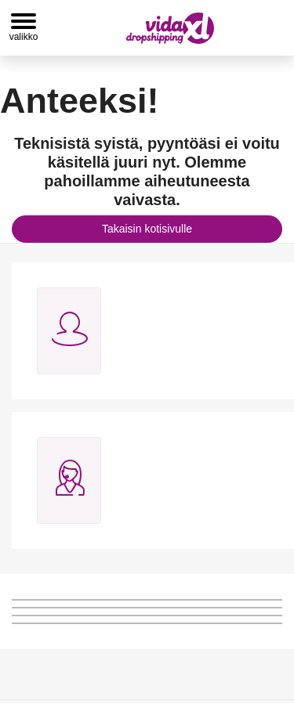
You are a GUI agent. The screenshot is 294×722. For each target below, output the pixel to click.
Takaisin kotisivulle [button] (147, 228)
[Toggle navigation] (23, 27)
